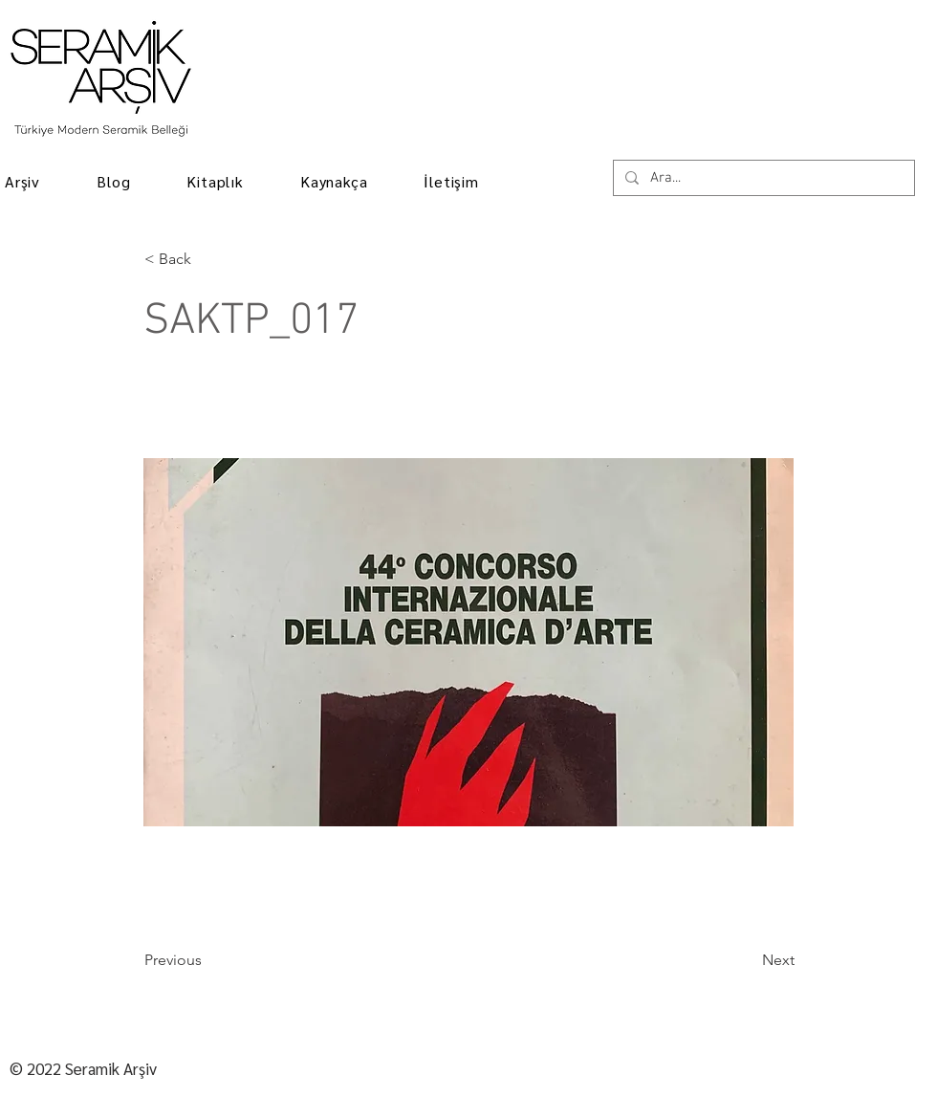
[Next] (747, 960)
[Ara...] (762, 178)
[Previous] (207, 960)
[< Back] (207, 259)
